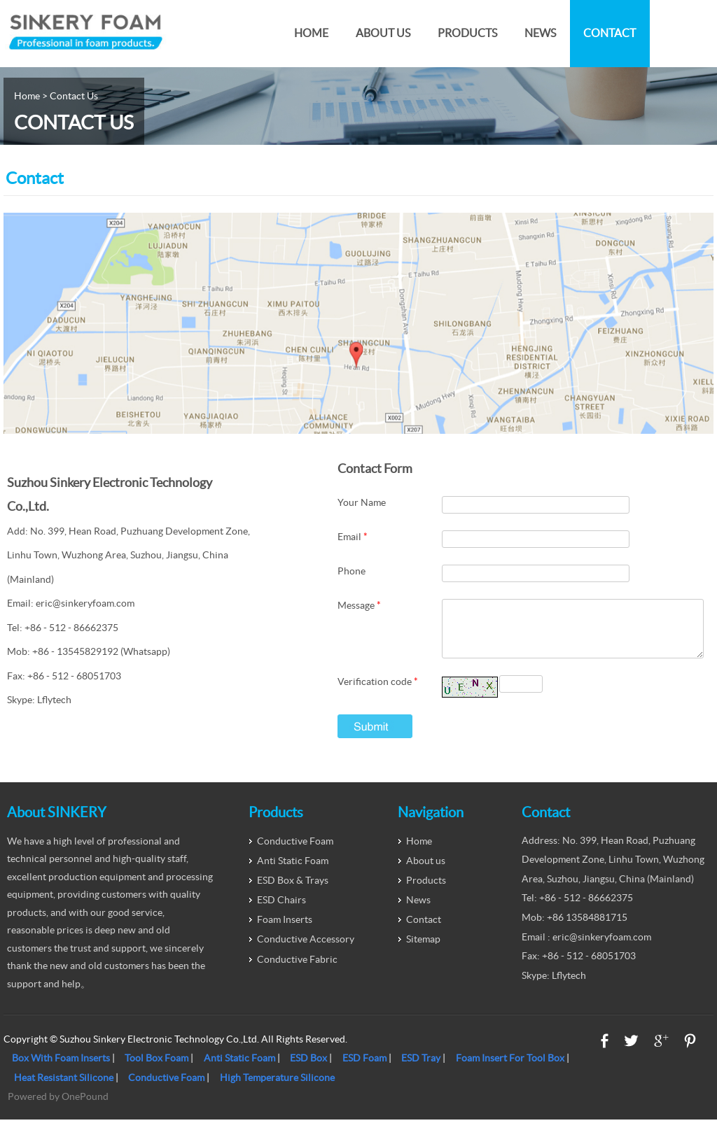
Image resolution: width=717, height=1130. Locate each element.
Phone (351, 571)
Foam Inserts (284, 929)
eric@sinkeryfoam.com (85, 603)
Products (467, 33)
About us (383, 33)
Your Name (361, 502)
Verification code (377, 692)
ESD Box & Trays (292, 890)
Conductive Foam (295, 851)
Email (352, 536)
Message (359, 605)
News (540, 33)
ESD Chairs (281, 910)
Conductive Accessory (305, 949)
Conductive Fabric (297, 969)
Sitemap (423, 949)
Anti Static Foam (292, 871)
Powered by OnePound (58, 1107)
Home (311, 33)
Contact (609, 33)
